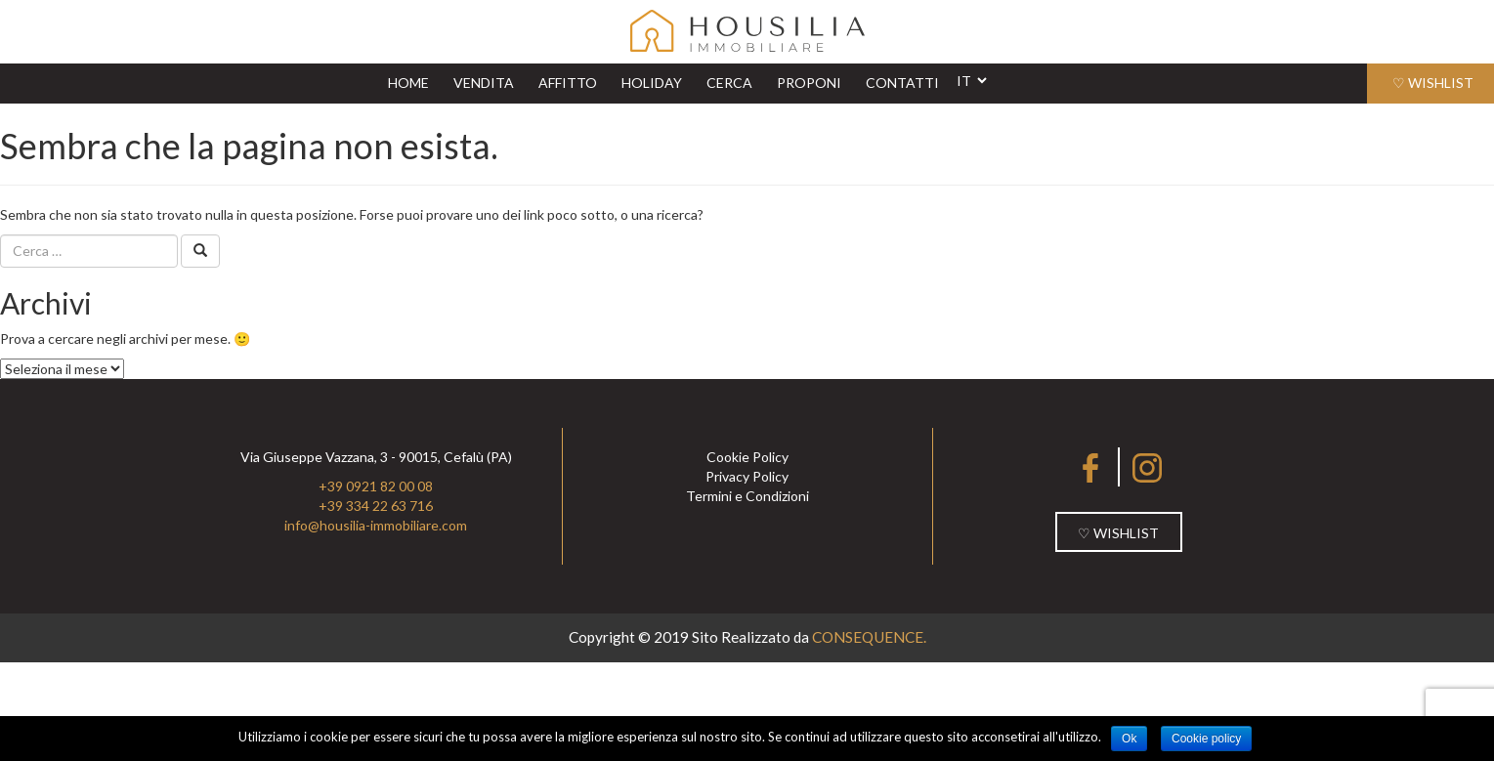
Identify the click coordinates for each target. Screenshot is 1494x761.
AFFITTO (567, 82)
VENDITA (483, 82)
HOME (414, 81)
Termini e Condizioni (747, 495)
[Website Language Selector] (971, 80)
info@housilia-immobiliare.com (375, 525)
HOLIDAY (651, 82)
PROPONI (809, 82)
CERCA (729, 82)
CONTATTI (902, 82)
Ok (1129, 738)
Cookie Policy (747, 456)
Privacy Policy (747, 476)
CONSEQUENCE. (869, 637)
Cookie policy (1206, 738)
